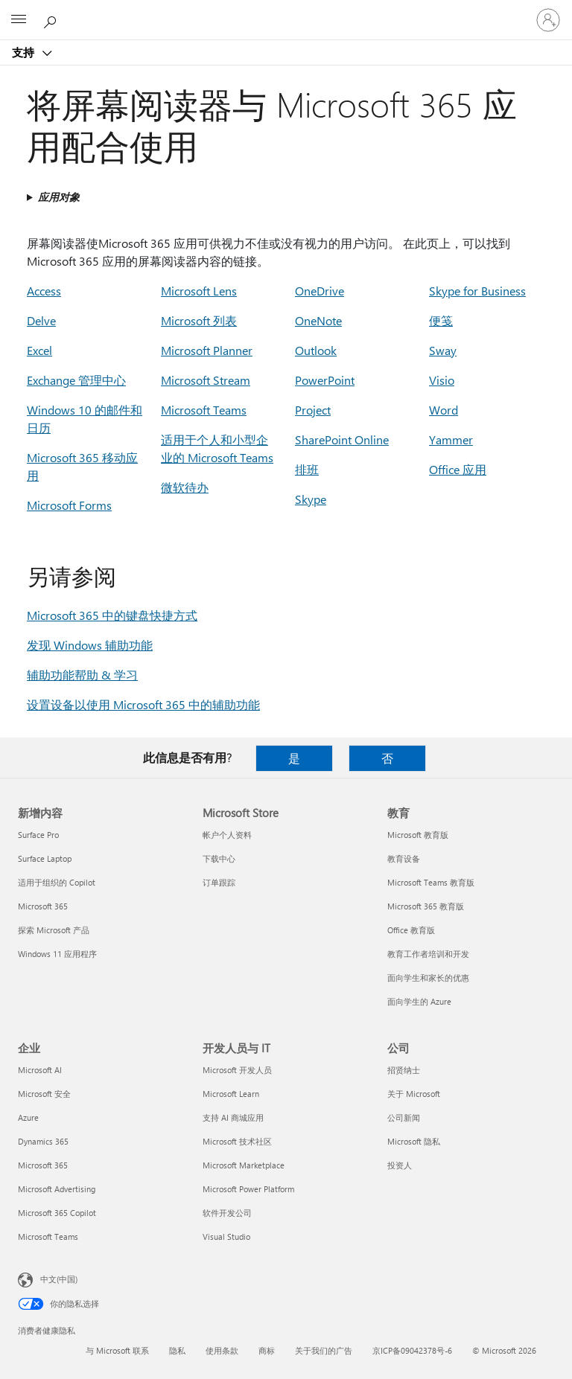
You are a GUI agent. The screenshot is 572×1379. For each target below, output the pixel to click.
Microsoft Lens (199, 290)
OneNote (318, 320)
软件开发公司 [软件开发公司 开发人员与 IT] (227, 1212)
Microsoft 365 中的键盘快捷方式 (112, 615)
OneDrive (319, 290)
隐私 (177, 1350)
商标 (266, 1350)
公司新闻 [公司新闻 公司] (403, 1117)
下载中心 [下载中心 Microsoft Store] (219, 858)
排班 (307, 469)
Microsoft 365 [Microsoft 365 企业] (43, 1165)
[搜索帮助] (52, 19)
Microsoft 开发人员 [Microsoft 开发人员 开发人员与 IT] (237, 1069)
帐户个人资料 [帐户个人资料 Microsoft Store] (227, 834)
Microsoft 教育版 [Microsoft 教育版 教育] (417, 834)
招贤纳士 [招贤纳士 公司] (403, 1069)
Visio (441, 380)
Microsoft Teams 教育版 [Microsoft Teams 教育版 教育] (430, 882)
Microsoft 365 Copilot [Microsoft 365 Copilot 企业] (57, 1212)
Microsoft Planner (206, 350)
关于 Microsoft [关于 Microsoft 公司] (413, 1093)
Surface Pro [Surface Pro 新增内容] (38, 834)
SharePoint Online (342, 439)
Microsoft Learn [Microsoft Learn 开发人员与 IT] (231, 1093)
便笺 (441, 320)
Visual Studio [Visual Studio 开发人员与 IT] (226, 1236)
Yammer (451, 439)
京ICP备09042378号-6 (412, 1350)
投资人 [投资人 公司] (399, 1165)
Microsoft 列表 (199, 320)
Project (313, 409)
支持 (24, 52)
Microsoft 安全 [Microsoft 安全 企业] (44, 1093)
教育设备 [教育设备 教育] (403, 858)
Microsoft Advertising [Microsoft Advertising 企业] (56, 1188)
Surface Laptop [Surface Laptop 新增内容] (45, 858)
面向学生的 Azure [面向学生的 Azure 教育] (419, 1001)
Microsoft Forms (69, 505)
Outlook (316, 350)
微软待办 (185, 487)
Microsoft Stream (205, 380)
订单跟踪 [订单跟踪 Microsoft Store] (219, 882)
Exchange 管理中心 (76, 380)
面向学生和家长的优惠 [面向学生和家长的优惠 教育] (428, 977)
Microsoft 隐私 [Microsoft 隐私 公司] (413, 1141)
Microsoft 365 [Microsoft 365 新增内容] (43, 906)
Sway (443, 350)
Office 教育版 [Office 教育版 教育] (411, 929)
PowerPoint (325, 380)
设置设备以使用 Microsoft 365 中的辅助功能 (143, 704)
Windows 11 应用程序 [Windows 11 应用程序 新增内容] (57, 953)
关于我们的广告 (323, 1350)
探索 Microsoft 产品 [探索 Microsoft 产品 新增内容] (53, 929)
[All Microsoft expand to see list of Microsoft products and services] (18, 20)
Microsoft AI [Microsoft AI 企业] (40, 1069)
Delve (41, 320)
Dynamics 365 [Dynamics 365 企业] (43, 1141)
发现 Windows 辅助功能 (90, 645)
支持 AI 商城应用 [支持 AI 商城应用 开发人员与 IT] (233, 1117)
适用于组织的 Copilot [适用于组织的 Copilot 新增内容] (56, 882)
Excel (39, 350)
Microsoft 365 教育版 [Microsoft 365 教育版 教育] (425, 906)
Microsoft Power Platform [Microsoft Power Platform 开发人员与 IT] (248, 1188)
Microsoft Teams (204, 409)
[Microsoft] (285, 11)
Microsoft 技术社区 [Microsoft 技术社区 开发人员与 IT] (237, 1141)
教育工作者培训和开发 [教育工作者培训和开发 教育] (428, 953)
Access (44, 290)
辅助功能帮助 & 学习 (82, 674)
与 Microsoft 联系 (117, 1350)
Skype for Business (477, 290)
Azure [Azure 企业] (28, 1117)
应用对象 (59, 197)
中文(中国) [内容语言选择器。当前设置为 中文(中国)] (58, 1278)
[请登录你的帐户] (548, 20)
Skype (310, 499)
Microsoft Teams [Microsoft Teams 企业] (48, 1236)
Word (443, 409)
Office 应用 (457, 469)
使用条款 (222, 1350)
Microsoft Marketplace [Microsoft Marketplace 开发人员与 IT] (244, 1165)
